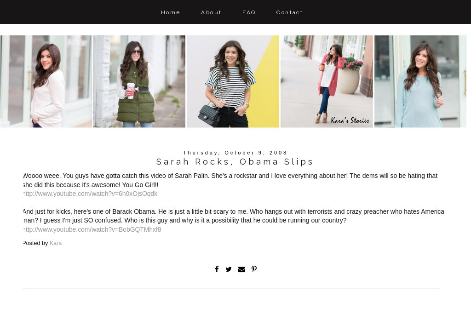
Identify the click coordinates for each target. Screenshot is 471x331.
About (211, 12)
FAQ (249, 12)
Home (171, 12)
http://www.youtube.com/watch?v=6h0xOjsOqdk (89, 193)
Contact (289, 12)
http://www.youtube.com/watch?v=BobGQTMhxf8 (91, 229)
